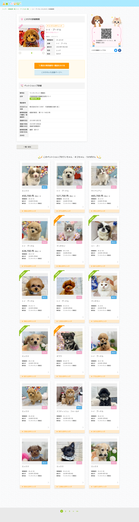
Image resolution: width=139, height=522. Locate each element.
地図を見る (34, 99)
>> (77, 511)
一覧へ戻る (27, 147)
